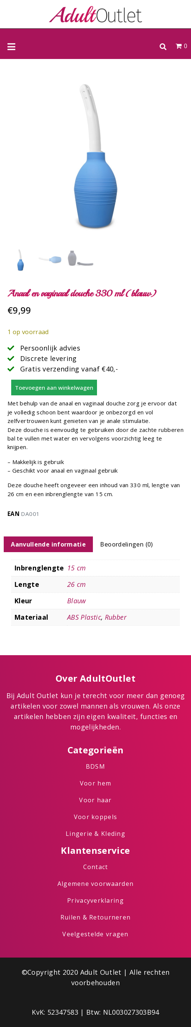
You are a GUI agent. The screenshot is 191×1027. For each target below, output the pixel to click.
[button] (163, 46)
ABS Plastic (84, 617)
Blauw (76, 600)
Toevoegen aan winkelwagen (54, 387)
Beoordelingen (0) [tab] (126, 544)
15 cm (76, 567)
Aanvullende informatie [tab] (48, 544)
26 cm (76, 584)
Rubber (115, 617)
